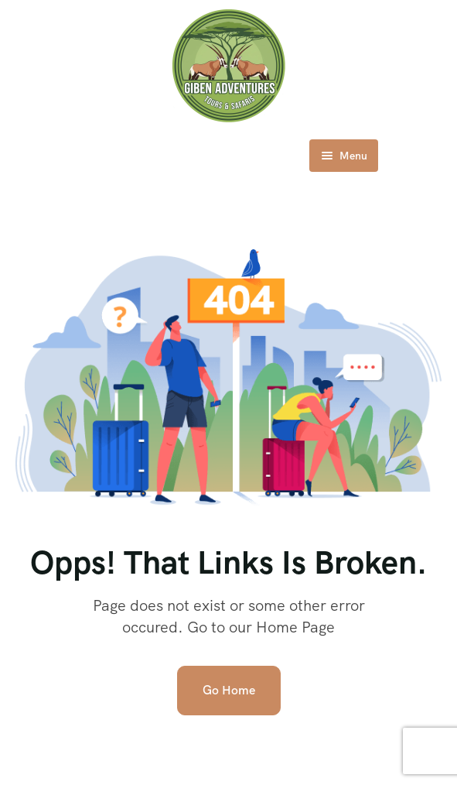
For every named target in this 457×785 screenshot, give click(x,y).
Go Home (229, 690)
